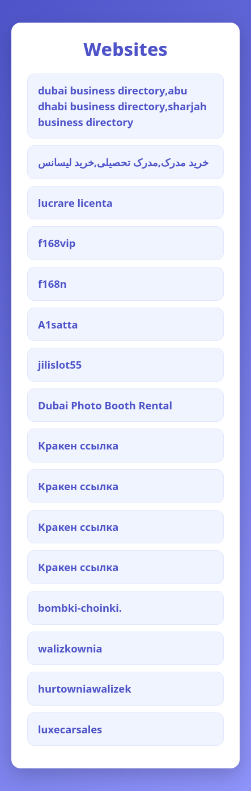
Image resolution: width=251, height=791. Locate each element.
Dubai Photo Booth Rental (105, 405)
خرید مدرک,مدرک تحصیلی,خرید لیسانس (123, 162)
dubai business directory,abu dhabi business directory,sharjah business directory (122, 105)
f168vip (56, 243)
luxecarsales (70, 729)
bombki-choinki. (80, 607)
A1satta (58, 324)
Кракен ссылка (78, 445)
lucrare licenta (75, 203)
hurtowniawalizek (84, 688)
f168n (52, 283)
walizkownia (70, 648)
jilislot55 (60, 364)
